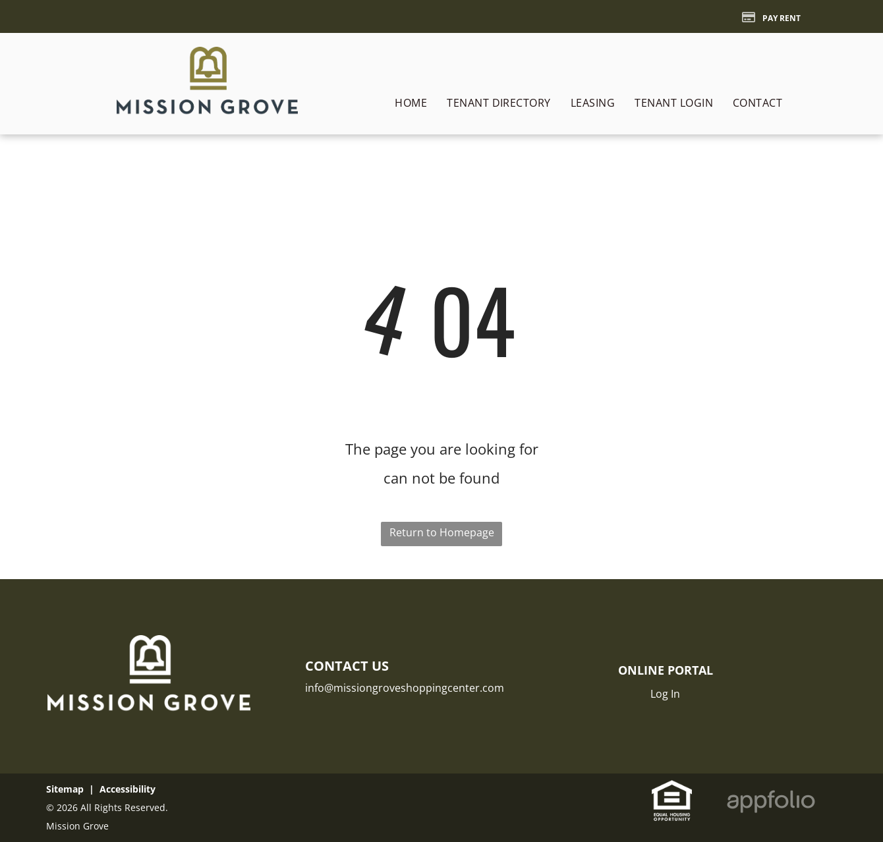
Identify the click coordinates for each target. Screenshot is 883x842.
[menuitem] (411, 103)
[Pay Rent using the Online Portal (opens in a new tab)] (771, 16)
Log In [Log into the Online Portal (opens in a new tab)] (665, 694)
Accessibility (128, 789)
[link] (672, 790)
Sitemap (65, 789)
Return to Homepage (441, 532)
